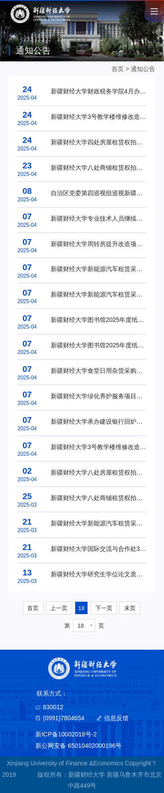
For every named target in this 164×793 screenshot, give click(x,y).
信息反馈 (116, 718)
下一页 (103, 608)
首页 (118, 68)
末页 (130, 608)
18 (81, 608)
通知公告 (143, 68)
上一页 (58, 608)
